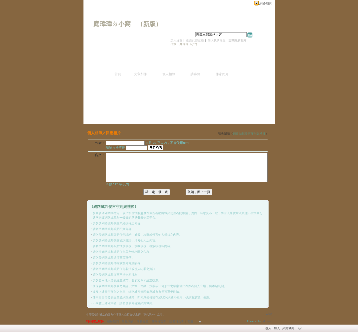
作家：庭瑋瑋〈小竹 (183, 44)
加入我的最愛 (217, 40)
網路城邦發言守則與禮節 (249, 133)
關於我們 (113, 321)
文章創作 (140, 74)
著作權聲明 (159, 321)
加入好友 (176, 40)
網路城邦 (265, 3)
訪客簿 (195, 74)
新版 (149, 24)
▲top (268, 314)
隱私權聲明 (176, 321)
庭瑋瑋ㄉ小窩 (112, 24)
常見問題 (128, 321)
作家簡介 (222, 74)
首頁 (118, 74)
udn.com (267, 321)
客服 (190, 321)
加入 (277, 328)
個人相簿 (168, 74)
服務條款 (143, 321)
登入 (268, 328)
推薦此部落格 (195, 40)
